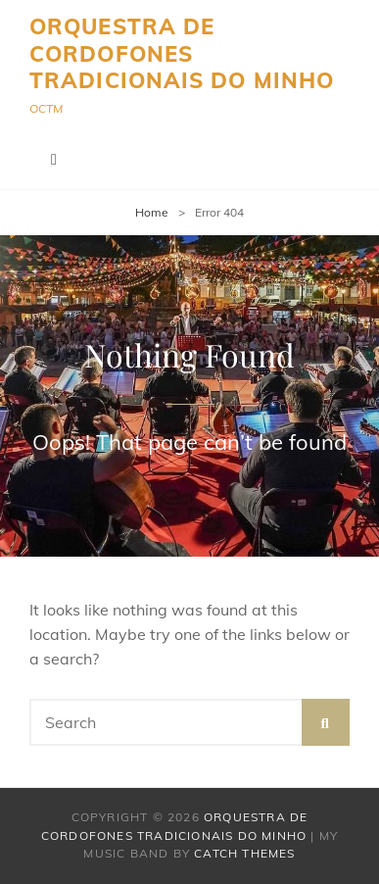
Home (151, 212)
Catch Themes (244, 853)
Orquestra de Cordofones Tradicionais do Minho (181, 53)
